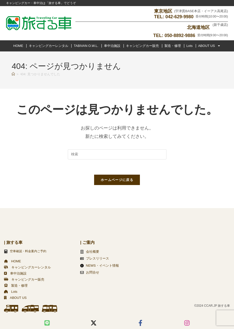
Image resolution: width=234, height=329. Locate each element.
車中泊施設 (112, 45)
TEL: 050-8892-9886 (174, 35)
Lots (189, 45)
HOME (18, 45)
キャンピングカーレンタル (48, 45)
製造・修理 (172, 45)
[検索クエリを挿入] (117, 154)
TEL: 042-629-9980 (174, 16)
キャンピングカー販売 (142, 45)
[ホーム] (13, 74)
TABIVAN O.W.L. (86, 45)
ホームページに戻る (117, 180)
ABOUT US (209, 45)
